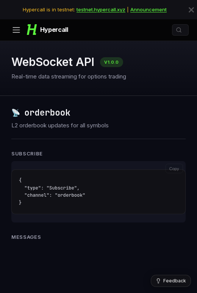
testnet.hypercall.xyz (101, 9)
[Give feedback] (171, 281)
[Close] (191, 10)
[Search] (180, 30)
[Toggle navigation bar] (16, 30)
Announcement (148, 9)
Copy (174, 168)
